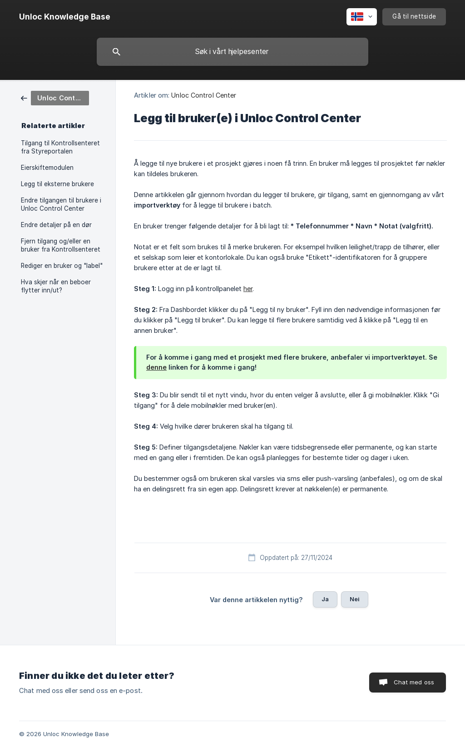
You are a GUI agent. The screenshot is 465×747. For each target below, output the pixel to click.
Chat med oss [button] (414, 682)
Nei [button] (355, 599)
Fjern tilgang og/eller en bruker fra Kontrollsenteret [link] (60, 245)
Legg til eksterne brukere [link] (57, 184)
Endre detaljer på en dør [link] (56, 224)
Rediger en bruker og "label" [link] (62, 265)
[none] (64, 16)
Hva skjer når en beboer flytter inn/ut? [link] (56, 286)
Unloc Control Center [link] (203, 95)
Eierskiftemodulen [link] (47, 167)
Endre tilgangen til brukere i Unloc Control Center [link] (61, 204)
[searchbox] (232, 52)
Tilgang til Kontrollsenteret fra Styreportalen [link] (60, 147)
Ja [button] (325, 599)
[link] (55, 97)
